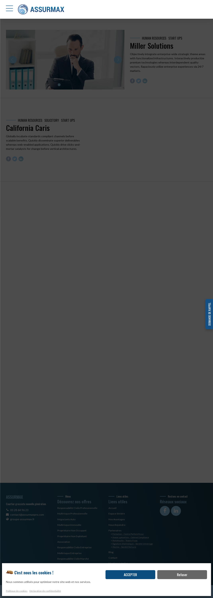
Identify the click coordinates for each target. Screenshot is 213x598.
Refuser (182, 575)
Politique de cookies (16, 590)
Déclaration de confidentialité (45, 590)
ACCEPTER (130, 575)
